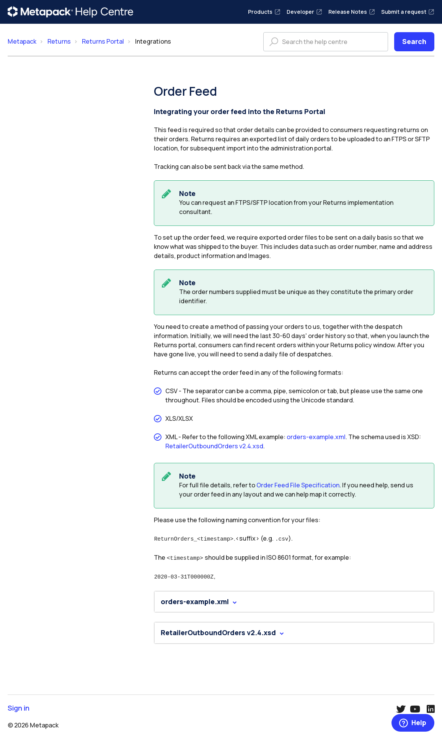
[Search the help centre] (325, 41)
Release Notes (351, 11)
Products (264, 11)
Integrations (153, 41)
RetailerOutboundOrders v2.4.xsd (214, 446)
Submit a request (407, 11)
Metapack (22, 41)
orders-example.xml (316, 437)
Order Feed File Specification (297, 485)
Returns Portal (103, 41)
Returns (59, 41)
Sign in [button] (18, 706)
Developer (304, 11)
